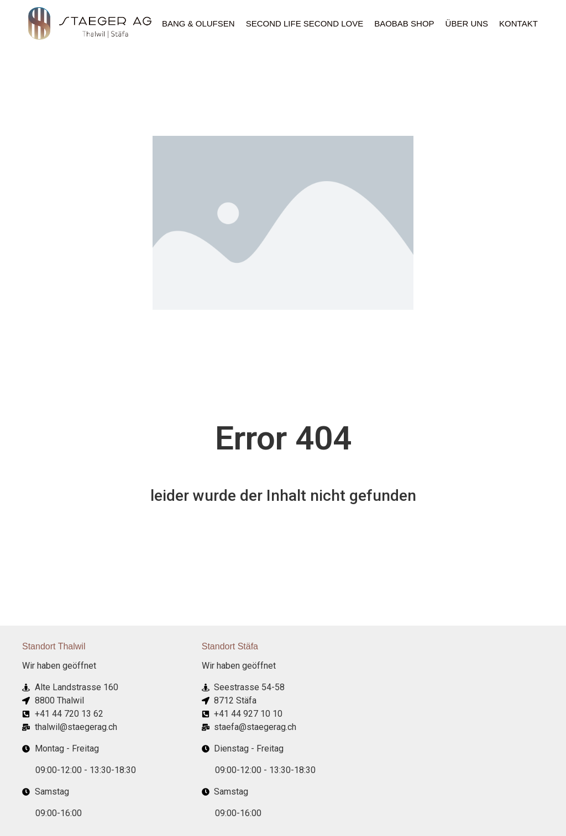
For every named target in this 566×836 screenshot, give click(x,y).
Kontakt (518, 23)
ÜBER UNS (467, 23)
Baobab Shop (404, 23)
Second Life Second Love (305, 23)
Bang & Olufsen (198, 23)
